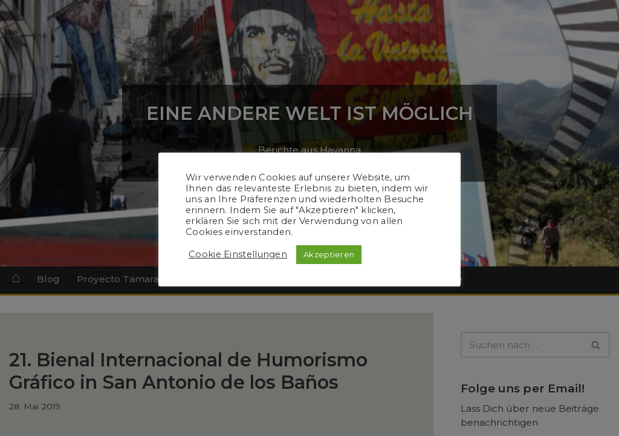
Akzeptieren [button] (328, 254)
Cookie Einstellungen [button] (238, 254)
